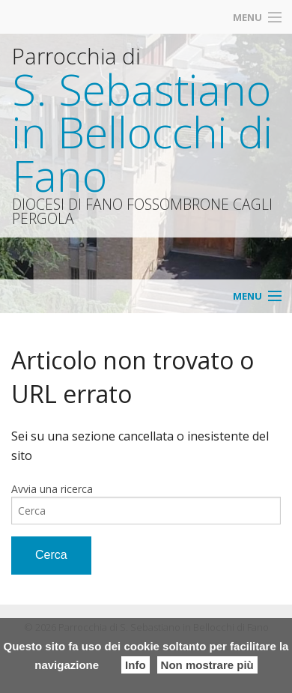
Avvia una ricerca (52, 489)
